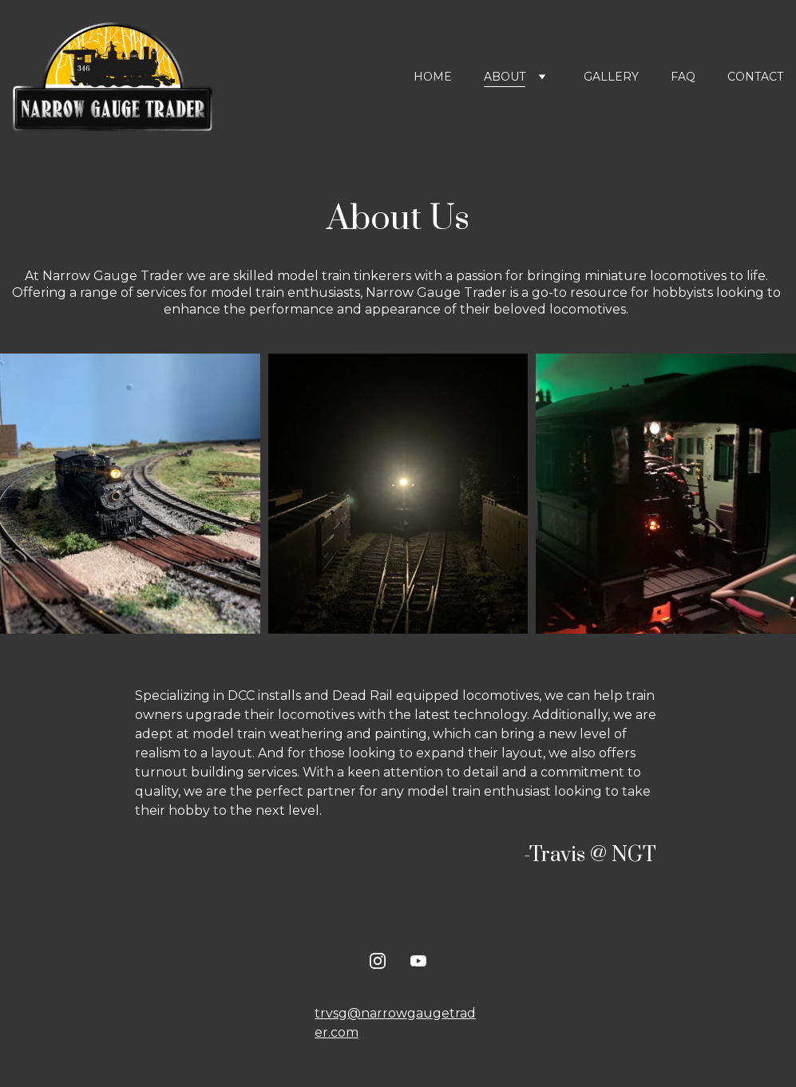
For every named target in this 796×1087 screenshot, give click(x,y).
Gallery (611, 76)
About (504, 76)
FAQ (683, 76)
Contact (755, 76)
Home (433, 76)
